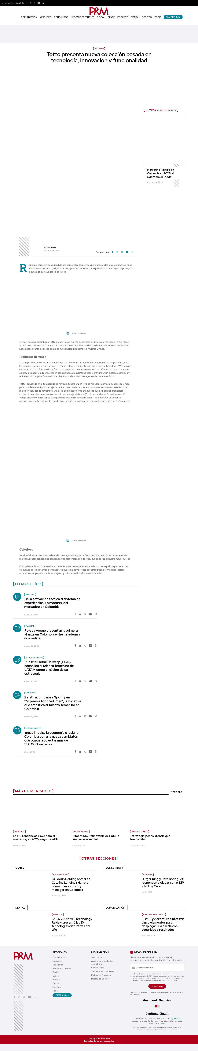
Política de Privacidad (101, 975)
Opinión (135, 17)
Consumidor (61, 17)
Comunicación (29, 17)
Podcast (122, 17)
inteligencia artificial (153, 915)
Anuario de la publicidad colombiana (102, 962)
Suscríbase (96, 957)
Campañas (147, 875)
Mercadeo (45, 17)
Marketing (19, 832)
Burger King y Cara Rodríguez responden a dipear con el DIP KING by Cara (163, 882)
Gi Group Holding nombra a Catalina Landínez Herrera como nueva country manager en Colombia (71, 884)
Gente (111, 17)
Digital (101, 17)
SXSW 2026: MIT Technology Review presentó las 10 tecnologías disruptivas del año (72, 924)
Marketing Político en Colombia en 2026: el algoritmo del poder (160, 173)
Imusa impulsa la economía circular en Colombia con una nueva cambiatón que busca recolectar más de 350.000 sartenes (52, 738)
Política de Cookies (100, 978)
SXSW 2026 (57, 915)
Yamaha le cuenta (139, 832)
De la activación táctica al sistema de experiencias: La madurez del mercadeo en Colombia (52, 603)
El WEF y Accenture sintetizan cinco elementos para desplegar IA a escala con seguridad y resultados (163, 924)
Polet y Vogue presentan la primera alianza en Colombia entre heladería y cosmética (52, 634)
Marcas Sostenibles (82, 17)
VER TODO (177, 792)
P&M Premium (173, 17)
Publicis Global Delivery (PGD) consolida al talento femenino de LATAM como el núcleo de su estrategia (49, 668)
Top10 (157, 17)
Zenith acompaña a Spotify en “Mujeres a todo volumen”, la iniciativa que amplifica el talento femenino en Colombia (52, 703)
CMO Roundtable (80, 832)
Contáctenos (97, 967)
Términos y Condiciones (102, 971)
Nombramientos (60, 875)
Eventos (147, 17)
